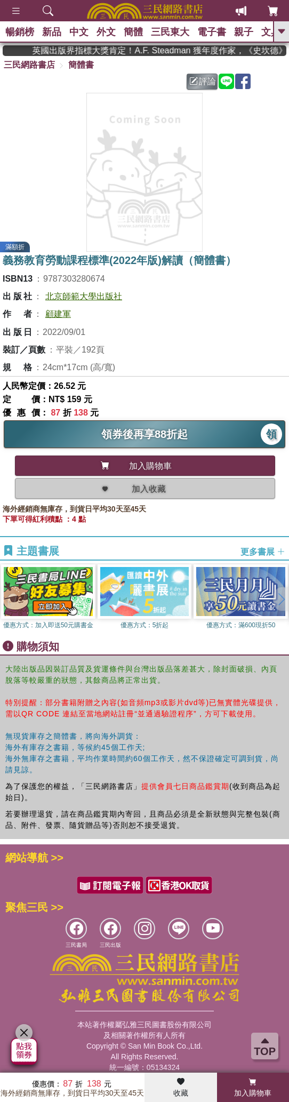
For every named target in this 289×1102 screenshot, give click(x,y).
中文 (79, 32)
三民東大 (170, 32)
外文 (106, 32)
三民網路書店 (29, 64)
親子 (243, 32)
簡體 (133, 32)
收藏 (180, 1087)
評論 (202, 81)
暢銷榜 (19, 32)
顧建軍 (58, 313)
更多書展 (262, 551)
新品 (51, 32)
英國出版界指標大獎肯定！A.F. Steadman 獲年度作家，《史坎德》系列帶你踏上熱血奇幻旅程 (167, 50)
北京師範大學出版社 (83, 296)
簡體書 (81, 64)
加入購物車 (252, 1087)
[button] (281, 599)
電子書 (211, 32)
